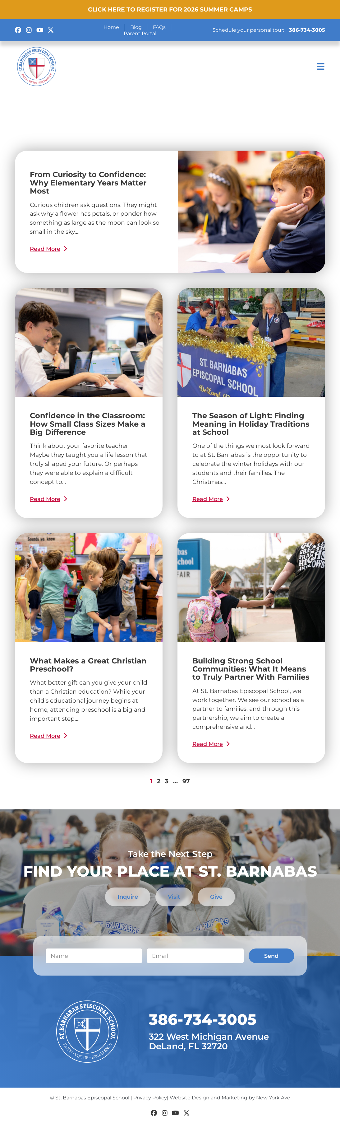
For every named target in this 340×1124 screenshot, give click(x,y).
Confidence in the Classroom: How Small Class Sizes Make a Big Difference (87, 424)
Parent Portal (140, 33)
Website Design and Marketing (208, 1098)
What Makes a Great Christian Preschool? (88, 664)
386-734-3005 (307, 30)
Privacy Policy (150, 1098)
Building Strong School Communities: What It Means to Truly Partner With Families (251, 669)
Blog (136, 27)
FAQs (159, 27)
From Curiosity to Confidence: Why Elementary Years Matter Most (88, 182)
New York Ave (273, 1098)
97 (186, 781)
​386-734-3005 (202, 1020)
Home (111, 27)
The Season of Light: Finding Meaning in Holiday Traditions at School (251, 424)
